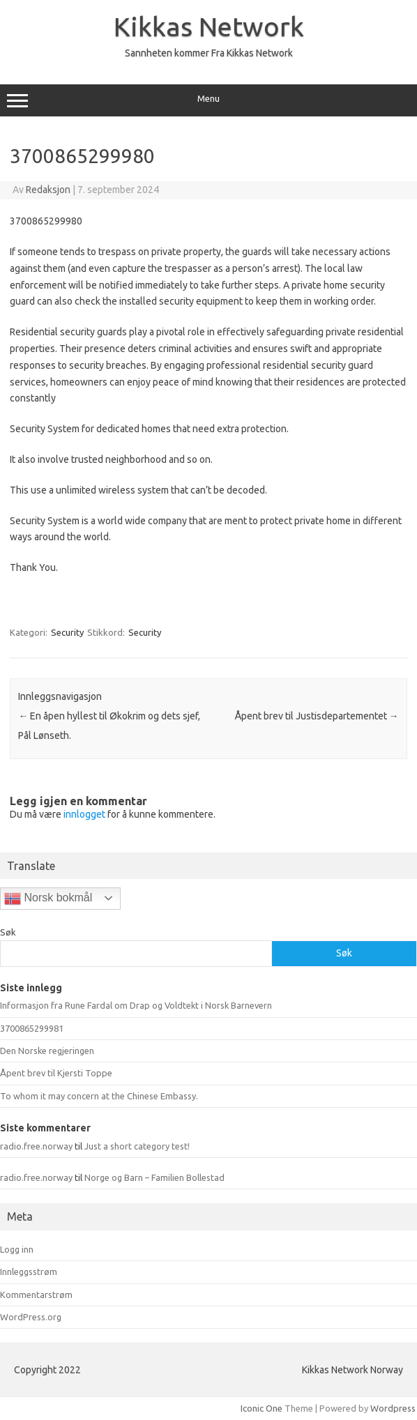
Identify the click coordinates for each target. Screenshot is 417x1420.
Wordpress (393, 1408)
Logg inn (16, 1249)
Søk (8, 932)
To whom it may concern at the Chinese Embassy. (99, 1096)
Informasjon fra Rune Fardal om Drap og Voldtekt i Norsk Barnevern (136, 1005)
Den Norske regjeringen (47, 1050)
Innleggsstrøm (28, 1271)
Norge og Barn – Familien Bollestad (154, 1177)
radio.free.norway (36, 1146)
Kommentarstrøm (36, 1294)
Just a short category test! (137, 1146)
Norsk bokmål (48, 898)
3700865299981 (31, 1028)
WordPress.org (30, 1317)
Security (67, 632)
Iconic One (261, 1408)
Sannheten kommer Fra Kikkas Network (209, 53)
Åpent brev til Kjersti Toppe (56, 1073)
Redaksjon (48, 189)
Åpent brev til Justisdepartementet (317, 716)
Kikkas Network (209, 26)
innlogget (84, 814)
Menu (208, 100)
